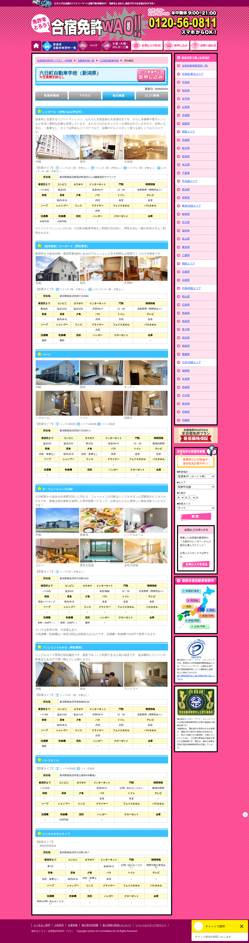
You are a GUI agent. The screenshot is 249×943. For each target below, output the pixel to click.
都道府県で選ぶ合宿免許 (195, 57)
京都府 (186, 271)
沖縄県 (186, 420)
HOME (36, 46)
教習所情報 (51, 96)
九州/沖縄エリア (191, 362)
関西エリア (188, 263)
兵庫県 (186, 280)
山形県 (186, 107)
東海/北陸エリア (191, 205)
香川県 (186, 329)
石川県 (186, 222)
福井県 (186, 230)
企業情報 (73, 925)
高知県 (186, 337)
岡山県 (186, 296)
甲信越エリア (189, 181)
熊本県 (186, 403)
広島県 (186, 304)
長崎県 (186, 387)
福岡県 (186, 370)
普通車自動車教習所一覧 (60, 46)
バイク (90, 46)
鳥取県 (186, 321)
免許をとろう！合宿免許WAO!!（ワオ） (52, 931)
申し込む (151, 75)
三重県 (186, 255)
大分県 (186, 395)
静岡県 (186, 214)
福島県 (186, 123)
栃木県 (186, 148)
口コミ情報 (152, 96)
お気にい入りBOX (147, 46)
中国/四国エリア (191, 288)
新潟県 (186, 189)
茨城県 (186, 139)
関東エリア (188, 131)
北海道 (186, 82)
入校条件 (59, 925)
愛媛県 (186, 354)
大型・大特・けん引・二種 (116, 46)
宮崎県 (186, 411)
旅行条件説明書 (90, 925)
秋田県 (186, 90)
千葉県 (186, 172)
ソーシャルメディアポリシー (150, 925)
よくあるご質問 (42, 925)
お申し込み (177, 46)
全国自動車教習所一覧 (195, 65)
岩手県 (186, 98)
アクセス (85, 96)
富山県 (186, 238)
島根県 (186, 313)
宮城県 (186, 115)
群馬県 (186, 156)
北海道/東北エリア (192, 74)
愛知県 (186, 247)
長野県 (186, 197)
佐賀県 (186, 378)
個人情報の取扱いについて (116, 925)
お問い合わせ (204, 46)
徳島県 (186, 345)
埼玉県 (186, 164)
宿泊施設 (118, 96)
